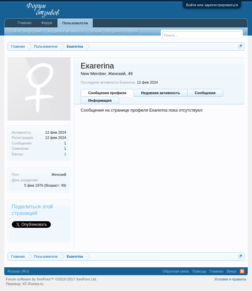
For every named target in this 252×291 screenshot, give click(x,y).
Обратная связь (175, 271)
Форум (46, 23)
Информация (100, 100)
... (145, 31)
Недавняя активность (160, 93)
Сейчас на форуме (26, 31)
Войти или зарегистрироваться (212, 5)
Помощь (199, 271)
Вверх (232, 271)
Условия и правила (230, 279)
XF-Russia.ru (32, 284)
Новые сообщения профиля (114, 31)
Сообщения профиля (107, 93)
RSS (242, 271)
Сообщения (205, 93)
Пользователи (75, 23)
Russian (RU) (18, 271)
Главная (25, 23)
